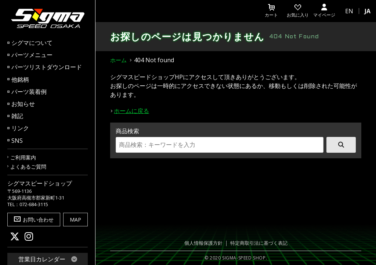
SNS (17, 141)
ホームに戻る (131, 111)
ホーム (118, 60)
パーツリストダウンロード (46, 67)
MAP (75, 219)
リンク (20, 128)
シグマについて (32, 43)
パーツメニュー (32, 55)
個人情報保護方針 (203, 243)
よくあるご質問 (28, 166)
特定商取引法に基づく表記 (259, 243)
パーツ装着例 (29, 92)
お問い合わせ (34, 219)
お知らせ (23, 104)
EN (349, 11)
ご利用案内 (23, 157)
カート (271, 11)
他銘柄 (20, 79)
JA (367, 11)
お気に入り (298, 11)
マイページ (324, 11)
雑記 (17, 116)
